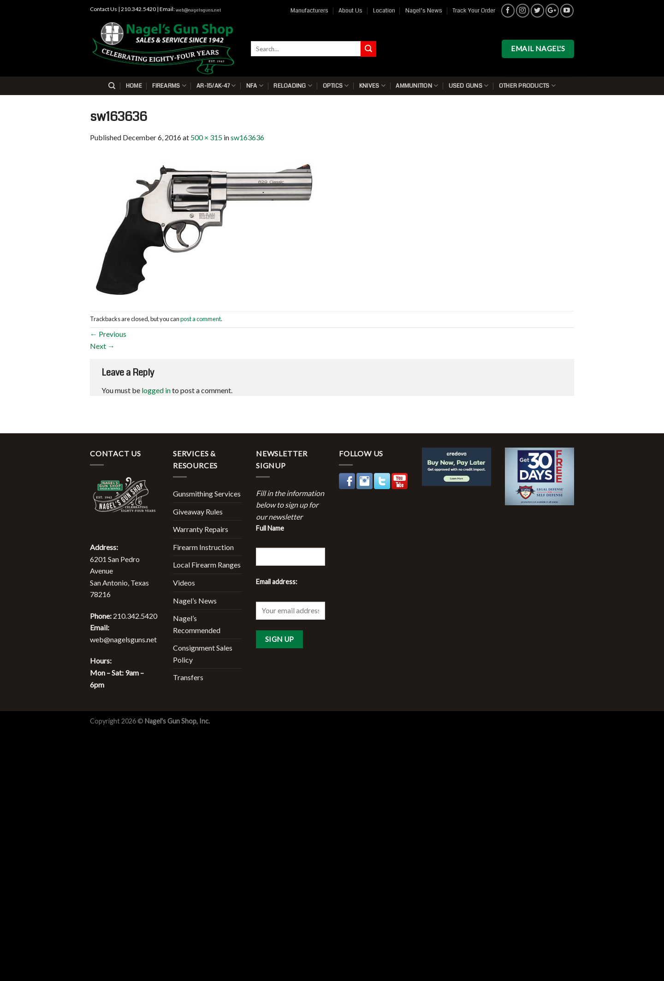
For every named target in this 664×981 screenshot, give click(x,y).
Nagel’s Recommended (196, 624)
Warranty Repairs (200, 529)
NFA (254, 85)
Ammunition (417, 85)
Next (102, 345)
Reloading (292, 85)
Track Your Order (473, 10)
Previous (108, 333)
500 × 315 (206, 137)
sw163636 (247, 137)
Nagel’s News (423, 10)
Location (384, 10)
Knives (372, 85)
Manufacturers (309, 10)
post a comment (200, 319)
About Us (350, 10)
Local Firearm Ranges (207, 564)
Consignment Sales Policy (202, 653)
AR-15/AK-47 (216, 85)
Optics (336, 85)
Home (134, 86)
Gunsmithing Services (207, 493)
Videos (184, 582)
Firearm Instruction (203, 547)
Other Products (527, 85)
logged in (156, 390)
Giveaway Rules (198, 511)
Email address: (276, 582)
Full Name (270, 528)
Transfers (188, 677)
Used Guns (469, 85)
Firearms (169, 85)
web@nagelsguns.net (198, 10)
